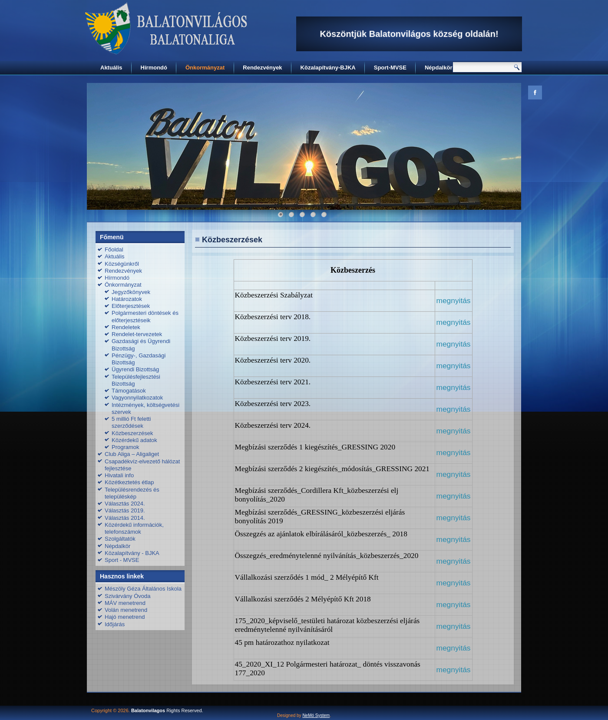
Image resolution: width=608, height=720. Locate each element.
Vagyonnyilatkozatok (137, 397)
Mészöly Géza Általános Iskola (143, 588)
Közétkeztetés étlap (129, 482)
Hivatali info (119, 475)
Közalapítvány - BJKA (132, 553)
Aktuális (111, 67)
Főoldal (114, 249)
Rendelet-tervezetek (137, 334)
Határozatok (127, 299)
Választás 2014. (125, 518)
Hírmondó (154, 67)
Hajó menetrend (125, 617)
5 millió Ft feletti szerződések (131, 422)
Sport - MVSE (122, 560)
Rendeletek (126, 327)
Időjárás (115, 624)
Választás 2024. (125, 503)
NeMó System (316, 715)
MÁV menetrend (125, 603)
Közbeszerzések (132, 433)
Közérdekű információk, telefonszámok (134, 528)
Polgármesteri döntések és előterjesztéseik (145, 316)
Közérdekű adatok (134, 440)
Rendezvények (262, 67)
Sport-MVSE (390, 67)
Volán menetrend (126, 610)
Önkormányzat (205, 67)
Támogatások (129, 390)
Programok (125, 447)
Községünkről (122, 264)
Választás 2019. (125, 510)
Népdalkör (439, 67)
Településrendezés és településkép (132, 493)
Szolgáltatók (120, 538)
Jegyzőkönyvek (131, 292)
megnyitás (453, 322)
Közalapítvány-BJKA (328, 67)
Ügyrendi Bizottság (135, 369)
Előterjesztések (131, 306)
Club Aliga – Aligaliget (132, 454)
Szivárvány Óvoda (128, 596)
